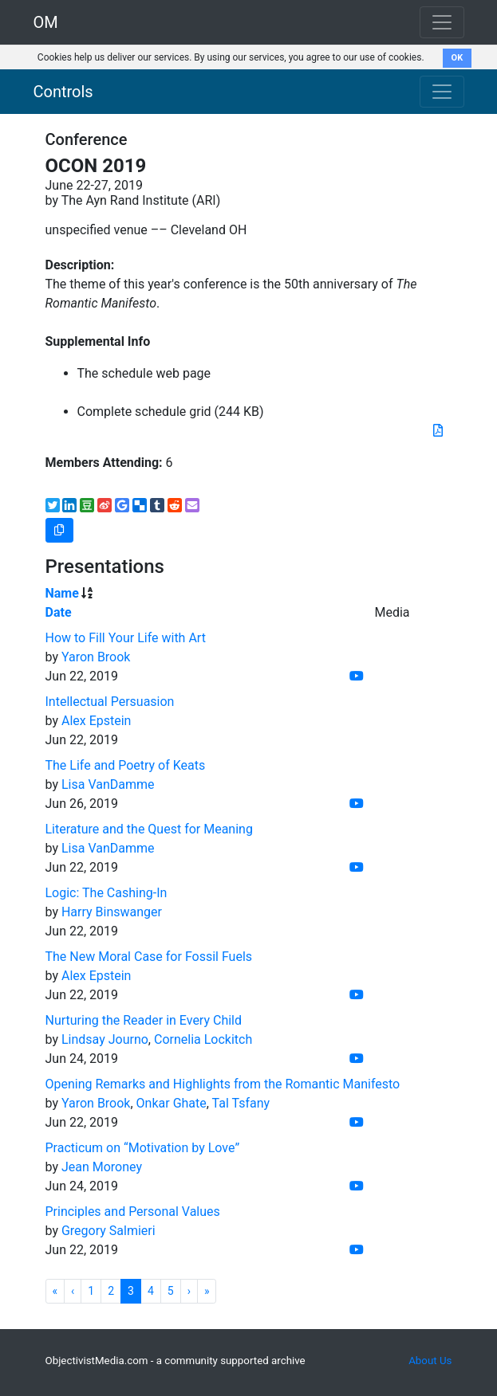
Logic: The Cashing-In (106, 892)
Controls (63, 91)
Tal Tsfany (241, 1103)
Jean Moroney (101, 1166)
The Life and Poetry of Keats (125, 765)
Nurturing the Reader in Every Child (144, 1020)
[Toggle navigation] (442, 92)
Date (58, 612)
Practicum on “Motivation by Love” (142, 1147)
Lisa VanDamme (108, 784)
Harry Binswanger (111, 912)
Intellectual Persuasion (110, 701)
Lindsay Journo (104, 1039)
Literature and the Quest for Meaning (149, 829)
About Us (430, 1361)
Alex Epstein (96, 720)
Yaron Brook (96, 657)
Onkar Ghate (171, 1103)
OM (46, 22)
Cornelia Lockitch (203, 1039)
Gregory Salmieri (108, 1230)
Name (62, 593)
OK (457, 58)
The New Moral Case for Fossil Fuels (149, 956)
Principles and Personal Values (132, 1211)
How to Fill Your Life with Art (125, 637)
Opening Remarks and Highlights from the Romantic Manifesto (222, 1084)
